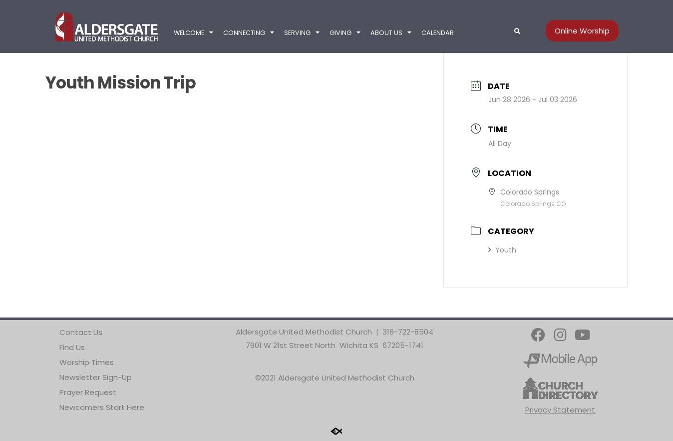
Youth (502, 250)
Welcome (193, 32)
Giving (345, 32)
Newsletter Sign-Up (95, 377)
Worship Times (86, 362)
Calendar (437, 32)
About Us (390, 32)
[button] (517, 32)
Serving (302, 32)
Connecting (248, 32)
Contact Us (80, 332)
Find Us (72, 347)
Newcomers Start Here (101, 407)
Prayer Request (87, 392)
